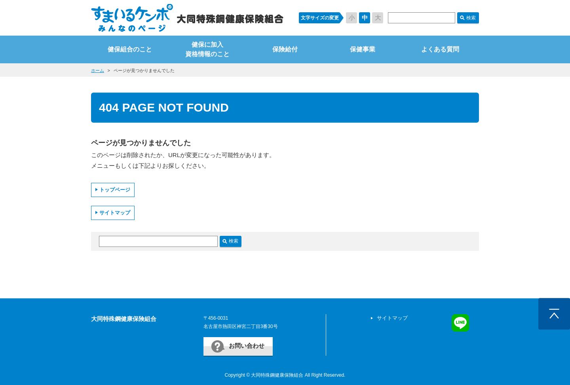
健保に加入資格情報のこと (207, 49)
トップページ (114, 190)
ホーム (97, 70)
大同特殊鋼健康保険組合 (123, 318)
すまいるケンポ (187, 18)
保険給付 (285, 49)
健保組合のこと (130, 49)
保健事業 (362, 49)
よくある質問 (440, 49)
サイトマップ (114, 213)
